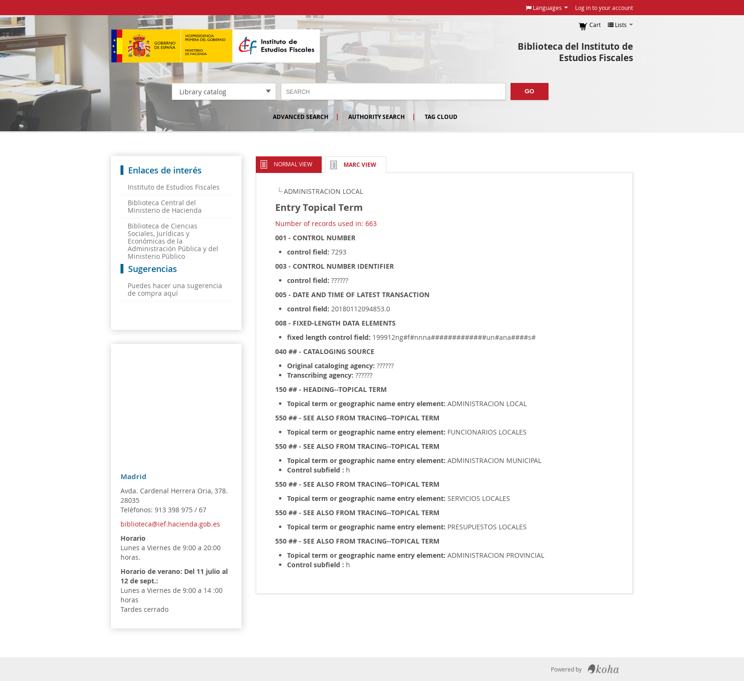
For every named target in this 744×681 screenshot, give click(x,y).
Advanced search (300, 117)
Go (529, 91)
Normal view (293, 164)
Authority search (376, 117)
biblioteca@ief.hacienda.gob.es (170, 523)
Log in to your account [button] (604, 7)
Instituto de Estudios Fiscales (215, 46)
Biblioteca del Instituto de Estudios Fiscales (575, 52)
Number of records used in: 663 (326, 223)
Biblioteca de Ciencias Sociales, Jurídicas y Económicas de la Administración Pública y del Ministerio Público (173, 241)
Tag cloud (441, 117)
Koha (603, 669)
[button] (547, 7)
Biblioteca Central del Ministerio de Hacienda (165, 206)
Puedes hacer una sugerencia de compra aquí (175, 289)
